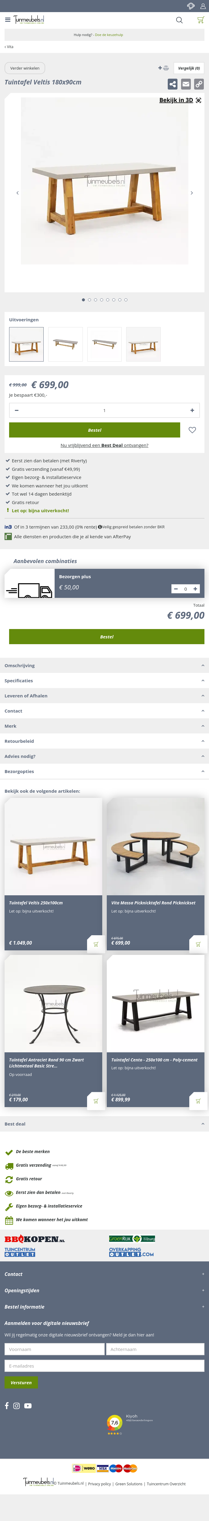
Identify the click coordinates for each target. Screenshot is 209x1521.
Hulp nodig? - (98, 34)
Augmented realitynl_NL (180, 100)
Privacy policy (99, 1484)
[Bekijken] (201, 20)
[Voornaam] (55, 1349)
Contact (190, 6)
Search (179, 20)
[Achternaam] (155, 1349)
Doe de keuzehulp (109, 34)
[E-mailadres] (104, 1366)
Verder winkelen (24, 68)
